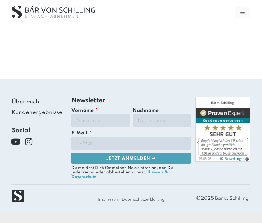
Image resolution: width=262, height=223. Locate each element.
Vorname (83, 110)
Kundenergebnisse (37, 112)
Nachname (146, 110)
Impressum (108, 200)
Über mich (25, 102)
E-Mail (80, 133)
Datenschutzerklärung (143, 200)
